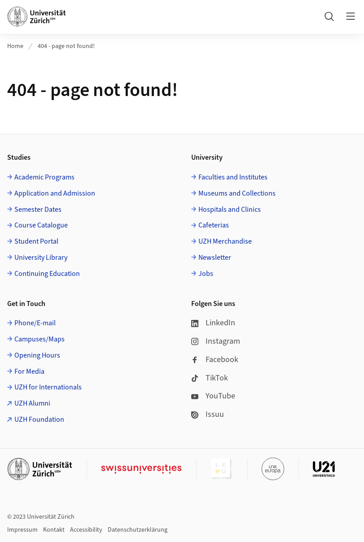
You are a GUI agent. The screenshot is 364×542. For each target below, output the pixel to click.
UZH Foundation (39, 419)
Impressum (22, 529)
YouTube (213, 396)
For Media (29, 371)
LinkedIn (213, 322)
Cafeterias (213, 225)
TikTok (209, 378)
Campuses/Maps (39, 339)
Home (15, 46)
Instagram (215, 341)
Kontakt (54, 529)
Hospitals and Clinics (229, 209)
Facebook (214, 359)
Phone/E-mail (35, 323)
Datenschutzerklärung (137, 529)
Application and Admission (54, 193)
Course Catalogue (41, 225)
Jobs (205, 274)
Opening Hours (37, 355)
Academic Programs (44, 177)
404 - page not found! (66, 46)
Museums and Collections (237, 193)
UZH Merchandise (225, 241)
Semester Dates (37, 209)
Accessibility (86, 529)
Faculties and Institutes (233, 177)
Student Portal (36, 241)
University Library (40, 257)
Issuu (207, 414)
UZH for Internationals (48, 387)
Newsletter (214, 257)
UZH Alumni (32, 403)
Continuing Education (47, 274)
